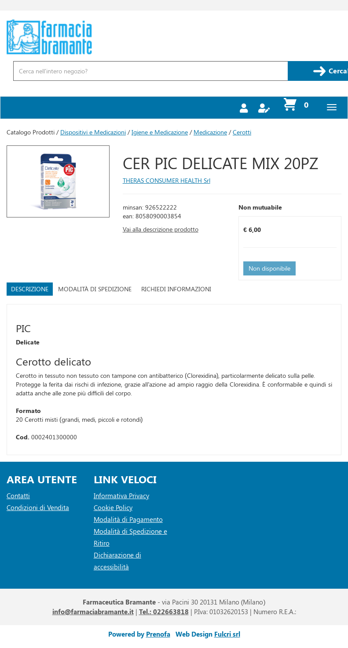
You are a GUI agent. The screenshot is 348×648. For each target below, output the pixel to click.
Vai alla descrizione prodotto (160, 229)
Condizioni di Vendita (38, 507)
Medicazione (210, 132)
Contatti (18, 495)
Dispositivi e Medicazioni (93, 132)
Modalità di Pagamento (128, 519)
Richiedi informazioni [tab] (176, 289)
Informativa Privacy (121, 495)
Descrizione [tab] (29, 289)
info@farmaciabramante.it (93, 611)
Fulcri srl (227, 634)
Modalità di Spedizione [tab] (95, 289)
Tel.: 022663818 (164, 611)
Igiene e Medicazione (160, 132)
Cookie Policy (113, 507)
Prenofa (158, 634)
